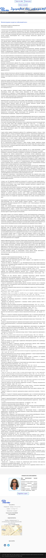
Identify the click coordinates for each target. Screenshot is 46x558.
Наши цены (28, 1)
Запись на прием (23, 5)
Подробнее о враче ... (23, 493)
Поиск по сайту (19, 1)
